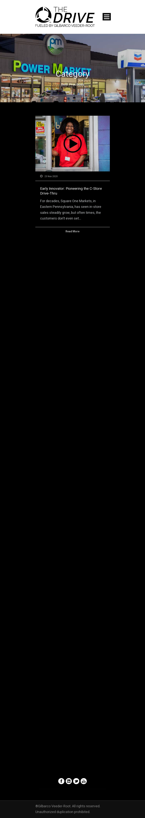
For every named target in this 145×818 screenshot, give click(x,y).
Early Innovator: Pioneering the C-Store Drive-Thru (71, 191)
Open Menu (107, 16)
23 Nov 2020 (51, 176)
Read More (72, 231)
